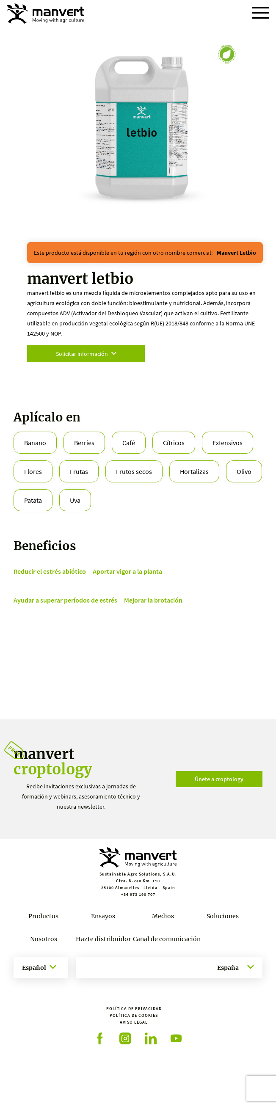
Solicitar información (86, 354)
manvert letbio (236, 252)
